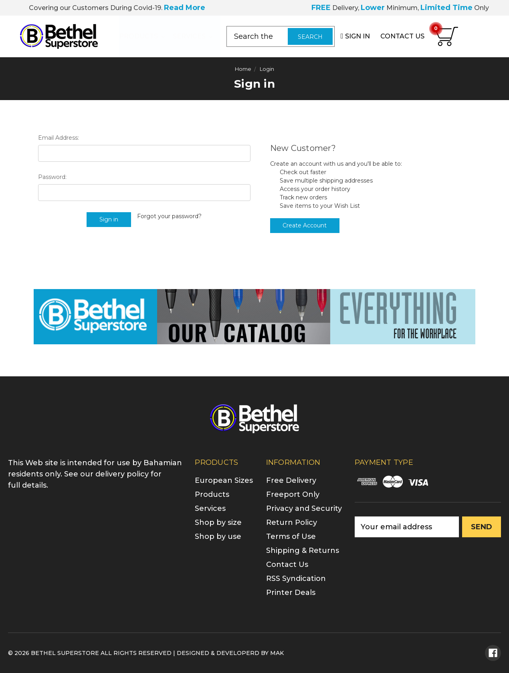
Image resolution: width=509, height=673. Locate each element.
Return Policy (291, 522)
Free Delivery (291, 480)
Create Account (305, 225)
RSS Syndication (296, 578)
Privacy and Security (304, 508)
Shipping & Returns (302, 550)
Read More (184, 7)
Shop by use (218, 536)
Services (192, 36)
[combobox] (280, 36)
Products (142, 36)
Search (310, 36)
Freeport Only (292, 494)
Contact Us (287, 564)
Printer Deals (290, 592)
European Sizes (224, 480)
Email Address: (58, 137)
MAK (277, 653)
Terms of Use (291, 536)
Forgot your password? (169, 216)
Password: (52, 177)
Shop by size (218, 522)
